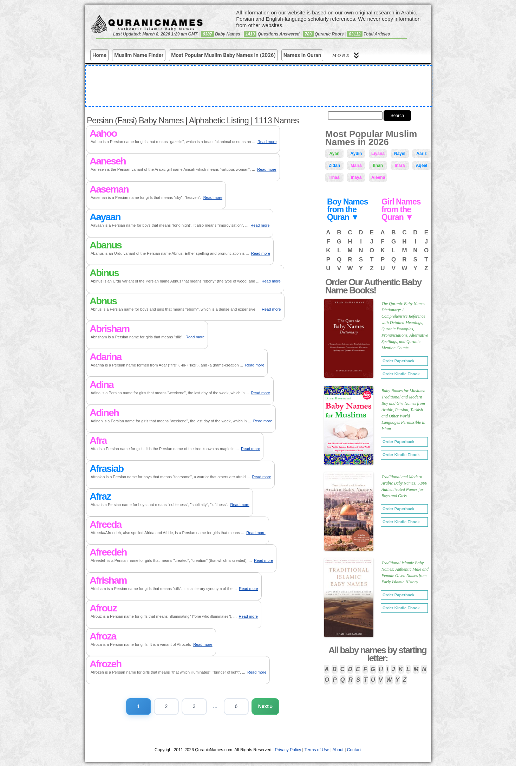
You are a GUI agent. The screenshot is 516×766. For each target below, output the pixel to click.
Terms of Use (317, 749)
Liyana (378, 153)
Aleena (378, 177)
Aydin (356, 153)
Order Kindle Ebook (401, 374)
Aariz (421, 153)
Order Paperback (398, 361)
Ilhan (378, 165)
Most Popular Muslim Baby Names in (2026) (223, 55)
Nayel (399, 153)
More (346, 55)
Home (99, 55)
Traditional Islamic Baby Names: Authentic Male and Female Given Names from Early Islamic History (405, 572)
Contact (354, 749)
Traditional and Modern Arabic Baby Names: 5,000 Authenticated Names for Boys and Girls (404, 486)
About (338, 749)
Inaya (356, 177)
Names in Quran (302, 55)
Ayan (334, 153)
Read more (266, 141)
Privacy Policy (288, 749)
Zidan (334, 165)
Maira (356, 165)
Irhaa (334, 177)
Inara (400, 165)
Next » (266, 706)
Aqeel (421, 165)
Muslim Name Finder (138, 55)
